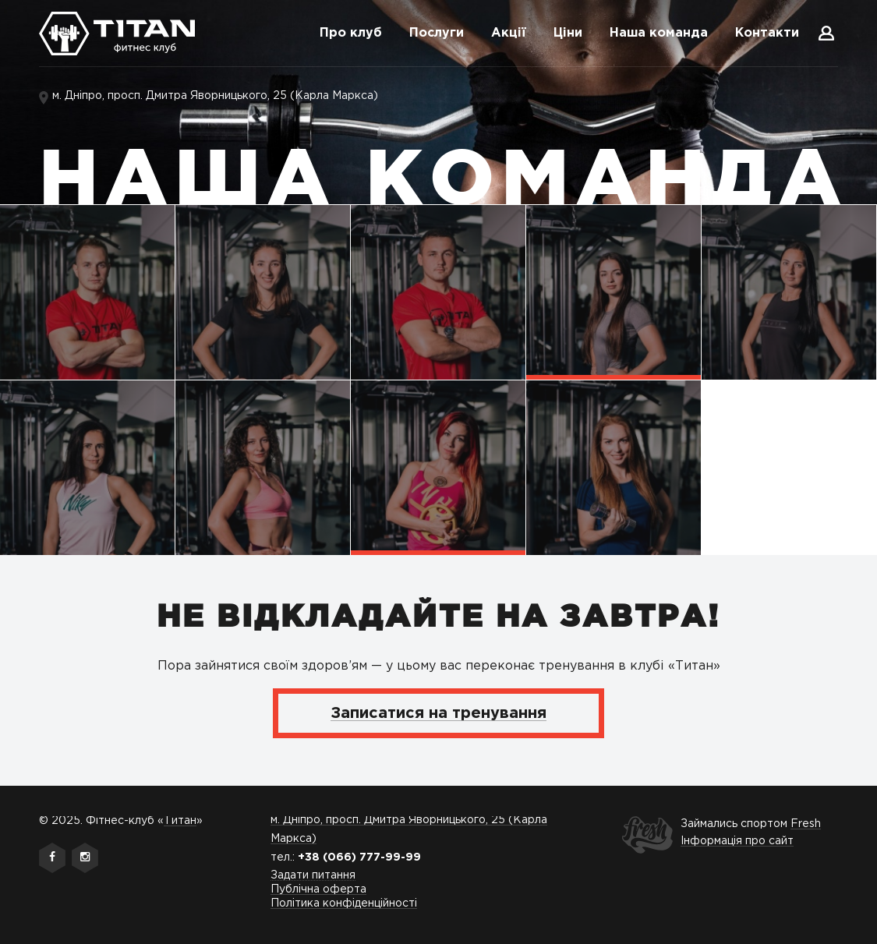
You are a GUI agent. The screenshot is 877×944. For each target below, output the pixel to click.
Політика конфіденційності (344, 903)
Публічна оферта (318, 889)
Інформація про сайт (737, 841)
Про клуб (351, 33)
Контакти (767, 33)
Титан (180, 821)
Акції (508, 33)
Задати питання (313, 875)
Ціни (567, 33)
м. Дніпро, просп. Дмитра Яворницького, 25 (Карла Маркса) (215, 96)
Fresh (805, 824)
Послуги (436, 33)
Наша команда (659, 33)
